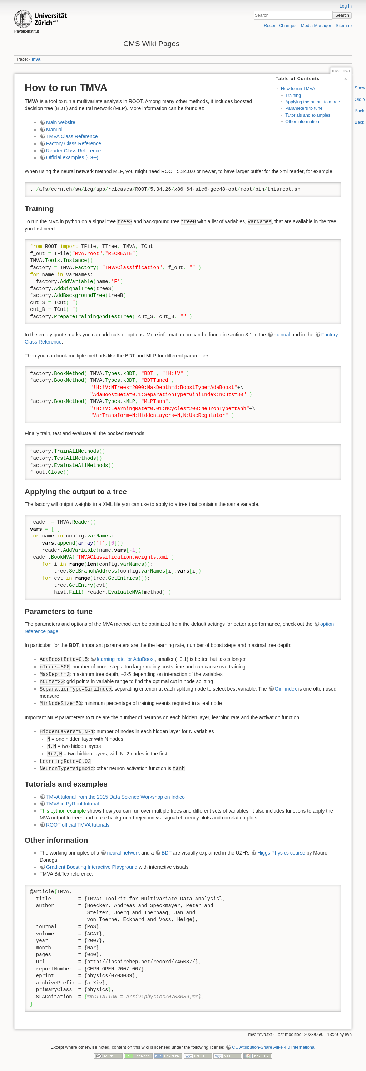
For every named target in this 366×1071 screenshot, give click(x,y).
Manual (54, 129)
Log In (346, 6)
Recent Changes (280, 25)
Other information (302, 121)
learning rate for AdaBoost (126, 659)
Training (293, 95)
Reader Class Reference (73, 151)
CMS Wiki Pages (151, 43)
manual (282, 334)
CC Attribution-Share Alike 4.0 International (273, 1047)
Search (342, 15)
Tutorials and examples (307, 115)
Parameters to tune (303, 108)
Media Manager (316, 25)
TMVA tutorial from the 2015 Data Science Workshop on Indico (115, 797)
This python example (63, 811)
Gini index (286, 689)
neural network (123, 853)
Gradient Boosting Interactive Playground (91, 867)
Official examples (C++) (72, 157)
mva (36, 59)
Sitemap (344, 25)
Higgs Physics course (281, 853)
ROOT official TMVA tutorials (77, 825)
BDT (167, 853)
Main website (60, 122)
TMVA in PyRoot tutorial (72, 804)
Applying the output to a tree (312, 101)
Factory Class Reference (73, 143)
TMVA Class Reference (72, 136)
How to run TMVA (298, 88)
